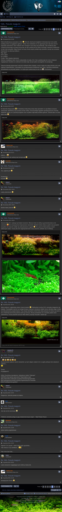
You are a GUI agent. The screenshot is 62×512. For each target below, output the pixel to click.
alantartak (8, 420)
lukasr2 (8, 182)
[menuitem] (54, 13)
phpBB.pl (38, 500)
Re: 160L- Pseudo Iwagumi (10, 37)
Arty (27, 498)
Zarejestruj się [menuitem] (61, 14)
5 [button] (54, 487)
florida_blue (10, 145)
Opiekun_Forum (21, 26)
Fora (7, 14)
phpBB (28, 496)
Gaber (7, 455)
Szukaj (3, 16)
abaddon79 (10, 350)
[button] (45, 29)
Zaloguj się (10, 16)
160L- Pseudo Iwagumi (10, 24)
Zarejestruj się (19, 16)
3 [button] (51, 29)
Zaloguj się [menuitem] (58, 14)
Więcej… (2, 14)
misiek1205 (10, 26)
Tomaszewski (10, 32)
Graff (15, 26)
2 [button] (49, 29)
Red (6, 401)
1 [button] (46, 29)
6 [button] (58, 29)
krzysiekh (8, 161)
